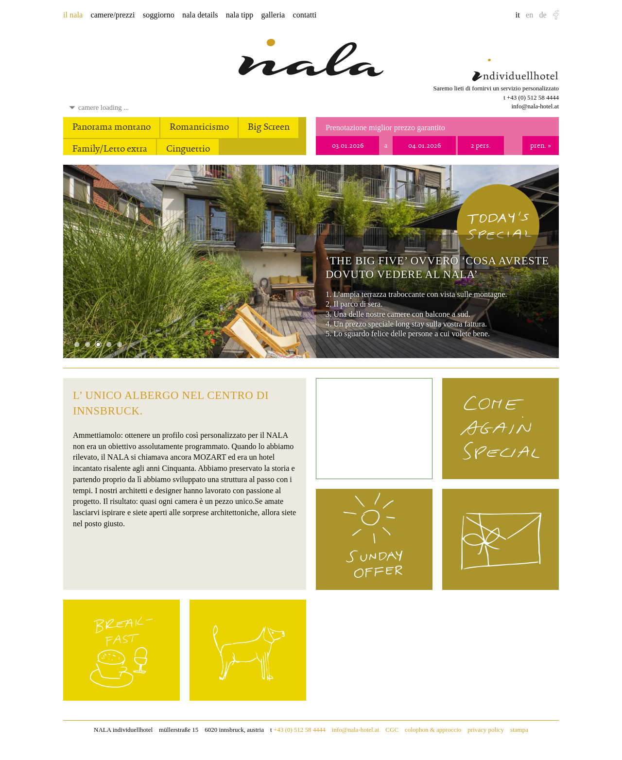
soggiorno (158, 15)
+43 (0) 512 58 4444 (533, 97)
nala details (200, 15)
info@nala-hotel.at (535, 106)
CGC (391, 729)
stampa (519, 729)
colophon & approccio (433, 729)
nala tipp (239, 15)
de (542, 15)
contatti (304, 15)
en (529, 15)
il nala (73, 15)
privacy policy (485, 729)
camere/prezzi (112, 15)
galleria (273, 15)
